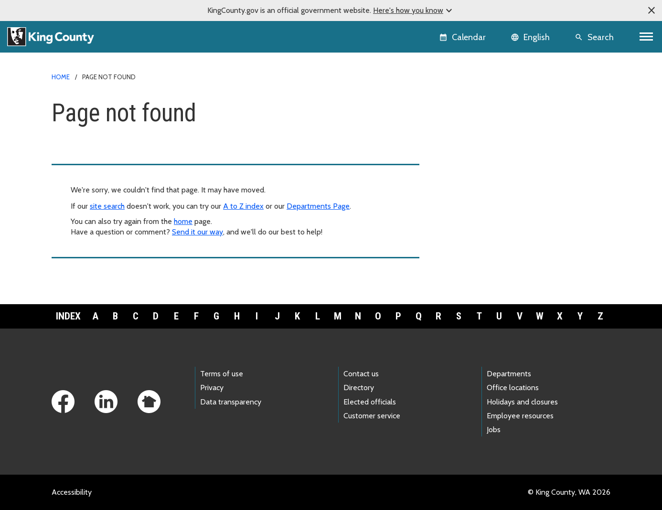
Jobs (494, 429)
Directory (358, 387)
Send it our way (197, 231)
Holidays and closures (522, 401)
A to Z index (243, 206)
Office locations (513, 387)
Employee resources (520, 415)
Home (61, 77)
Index (68, 316)
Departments (509, 373)
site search (107, 206)
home (183, 221)
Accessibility (72, 492)
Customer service (371, 415)
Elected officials (369, 401)
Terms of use (221, 373)
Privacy (212, 387)
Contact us (361, 373)
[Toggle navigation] (646, 37)
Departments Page (318, 206)
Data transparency (230, 401)
